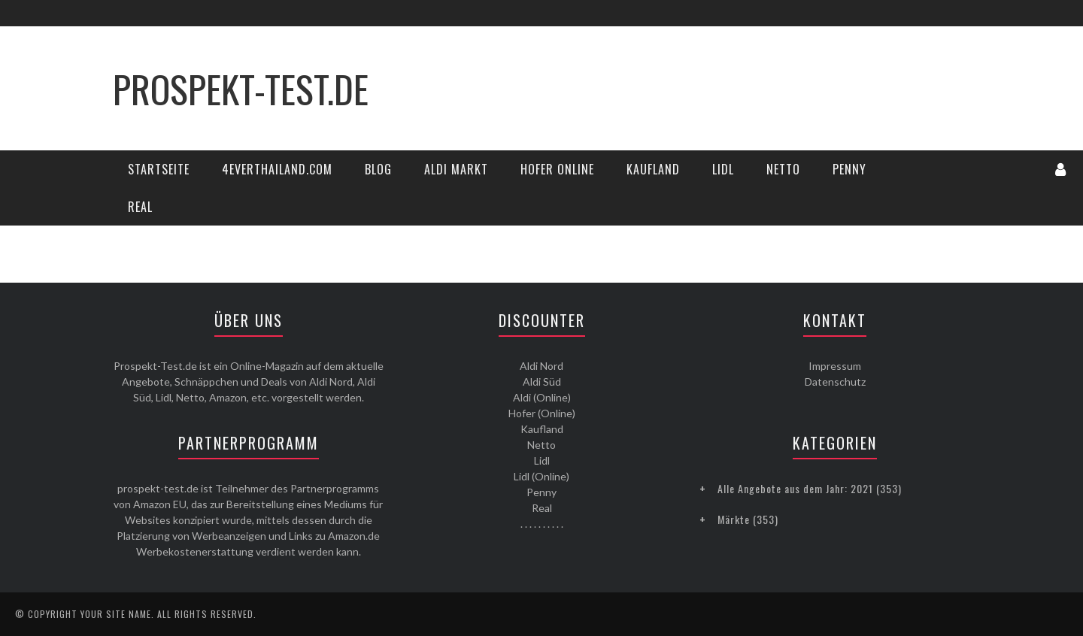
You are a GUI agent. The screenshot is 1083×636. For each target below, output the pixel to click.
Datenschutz (835, 381)
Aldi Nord (541, 365)
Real (140, 207)
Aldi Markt (456, 169)
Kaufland (653, 169)
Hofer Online (557, 169)
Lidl (723, 169)
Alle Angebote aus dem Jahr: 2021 (795, 488)
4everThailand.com (277, 169)
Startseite (159, 169)
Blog (378, 169)
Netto (783, 169)
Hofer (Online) (541, 413)
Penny (849, 169)
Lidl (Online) (541, 476)
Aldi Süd (542, 381)
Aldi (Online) (542, 397)
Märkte (733, 519)
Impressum (834, 365)
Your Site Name (115, 613)
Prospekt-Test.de (241, 88)
